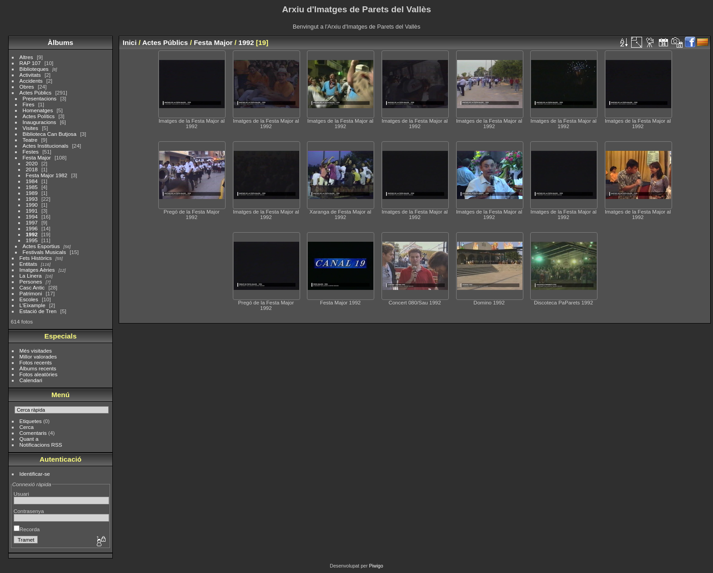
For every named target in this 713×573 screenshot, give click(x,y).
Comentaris (33, 433)
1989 (32, 193)
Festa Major (37, 157)
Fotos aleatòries (39, 374)
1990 (32, 205)
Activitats (30, 75)
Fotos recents (36, 362)
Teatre (30, 140)
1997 (32, 222)
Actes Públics (36, 92)
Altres (26, 57)
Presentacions (40, 98)
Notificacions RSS (41, 445)
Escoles (29, 299)
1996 (32, 228)
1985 (32, 187)
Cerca (27, 427)
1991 (32, 211)
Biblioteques (34, 69)
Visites (30, 128)
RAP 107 (30, 63)
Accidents (31, 81)
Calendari (31, 380)
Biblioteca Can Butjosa (49, 134)
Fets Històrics (36, 258)
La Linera (31, 276)
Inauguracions (39, 122)
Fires (29, 104)
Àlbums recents (38, 368)
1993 (32, 199)
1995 (32, 240)
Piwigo (376, 565)
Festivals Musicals (44, 252)
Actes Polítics (39, 116)
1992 (32, 234)
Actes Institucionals (46, 146)
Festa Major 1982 (47, 175)
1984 (32, 181)
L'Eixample (32, 305)
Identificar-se (35, 474)
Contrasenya (29, 511)
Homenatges (38, 110)
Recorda (27, 529)
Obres (27, 87)
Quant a (29, 439)
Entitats (28, 264)
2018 (32, 169)
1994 (32, 216)
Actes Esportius (41, 246)
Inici (130, 42)
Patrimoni (31, 293)
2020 (32, 163)
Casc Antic (32, 287)
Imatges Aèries (37, 270)
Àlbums (60, 42)
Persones (31, 281)
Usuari (21, 494)
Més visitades (36, 351)
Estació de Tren (38, 311)
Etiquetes (31, 421)
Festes (31, 151)
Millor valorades (38, 356)
